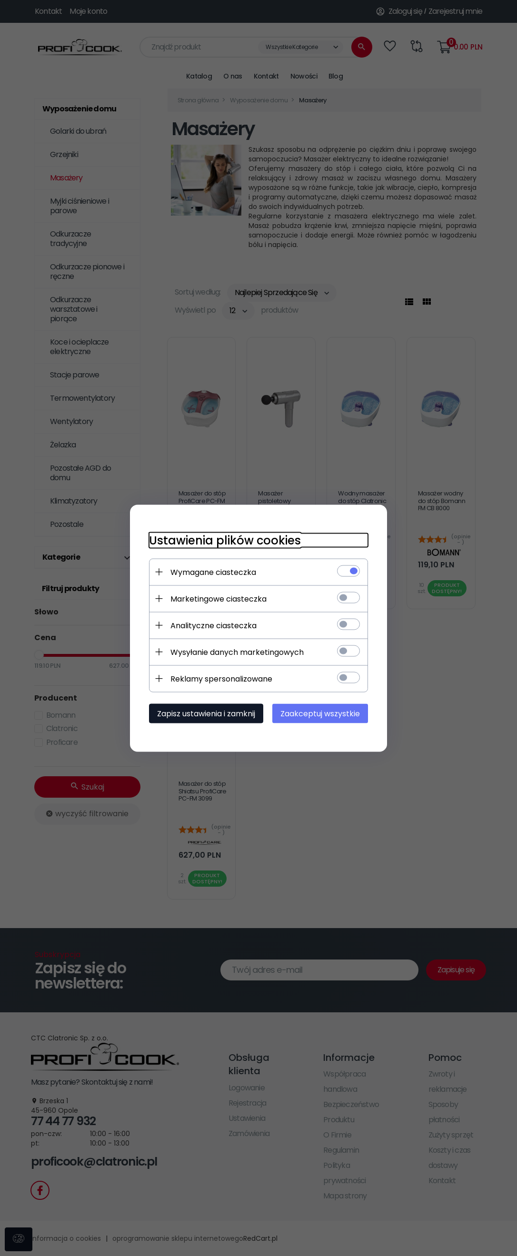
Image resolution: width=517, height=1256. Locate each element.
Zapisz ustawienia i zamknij (206, 713)
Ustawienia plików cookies (225, 540)
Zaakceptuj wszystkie (320, 713)
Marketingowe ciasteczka (218, 598)
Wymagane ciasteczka (213, 571)
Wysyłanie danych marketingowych (237, 651)
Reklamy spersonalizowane (221, 678)
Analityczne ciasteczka (213, 625)
